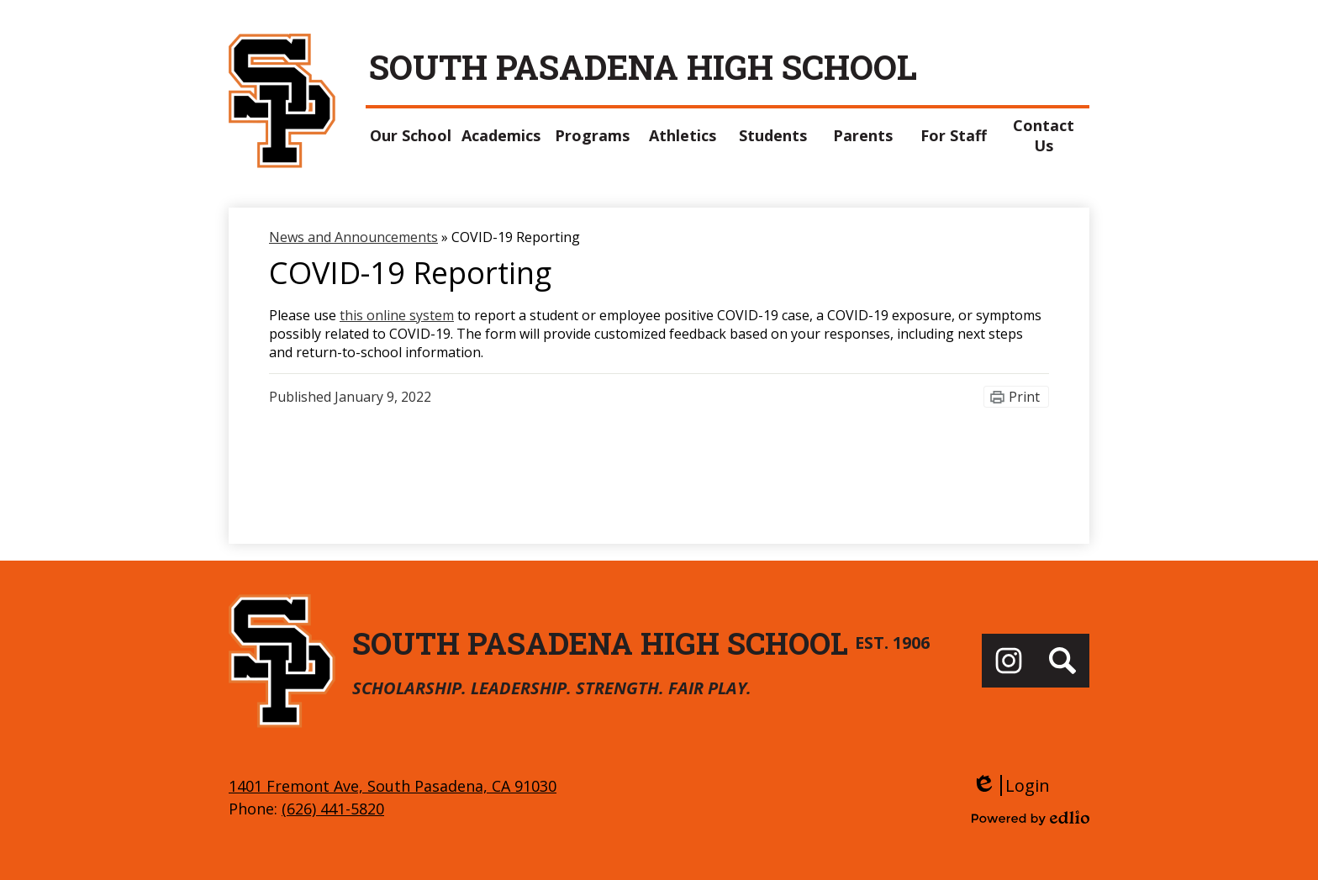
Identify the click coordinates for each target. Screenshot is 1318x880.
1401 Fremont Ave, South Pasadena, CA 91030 (392, 786)
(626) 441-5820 (333, 808)
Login (1011, 785)
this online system (397, 315)
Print (1024, 396)
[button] (411, 135)
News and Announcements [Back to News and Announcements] (353, 237)
